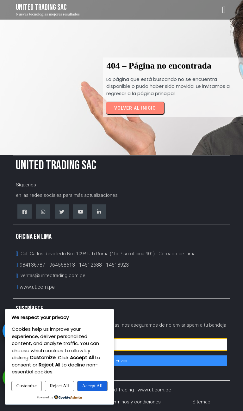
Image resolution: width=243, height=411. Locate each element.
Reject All (59, 385)
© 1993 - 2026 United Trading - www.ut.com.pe (121, 390)
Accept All (92, 385)
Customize (26, 385)
